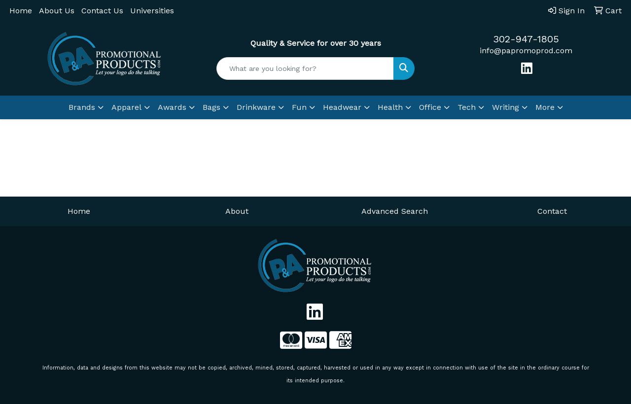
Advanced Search (394, 211)
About (236, 211)
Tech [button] (466, 107)
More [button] (545, 107)
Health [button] (390, 107)
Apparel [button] (126, 107)
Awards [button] (172, 107)
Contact (552, 211)
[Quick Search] (305, 68)
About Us (56, 10)
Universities (152, 10)
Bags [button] (211, 107)
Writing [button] (505, 107)
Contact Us (102, 10)
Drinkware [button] (256, 107)
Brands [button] (82, 107)
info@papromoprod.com (526, 50)
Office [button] (430, 107)
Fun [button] (299, 107)
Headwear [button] (342, 107)
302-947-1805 (526, 39)
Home (20, 10)
